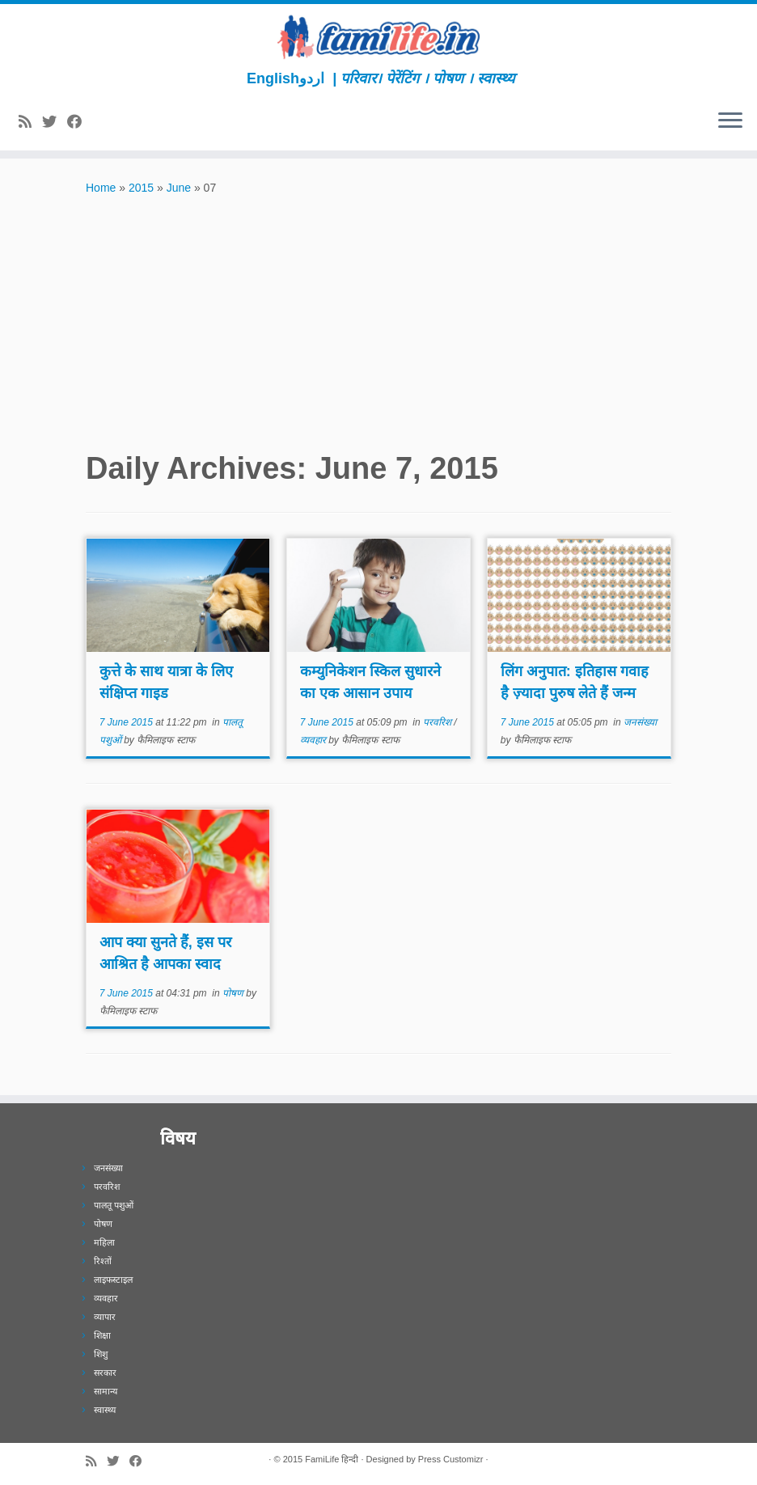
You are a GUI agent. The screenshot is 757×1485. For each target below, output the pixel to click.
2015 (141, 187)
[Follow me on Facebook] (79, 122)
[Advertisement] (378, 318)
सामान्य (105, 1391)
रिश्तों (103, 1261)
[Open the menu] (730, 121)
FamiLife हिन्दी (331, 1459)
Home (101, 187)
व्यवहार (314, 740)
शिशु (101, 1354)
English (273, 78)
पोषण (234, 993)
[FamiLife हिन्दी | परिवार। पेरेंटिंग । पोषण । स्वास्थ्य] (378, 36)
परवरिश (438, 722)
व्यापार (105, 1317)
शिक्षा (102, 1335)
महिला (104, 1242)
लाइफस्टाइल (113, 1279)
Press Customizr (451, 1459)
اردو (311, 78)
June (179, 187)
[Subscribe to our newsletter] (97, 122)
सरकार (105, 1372)
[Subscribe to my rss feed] (30, 122)
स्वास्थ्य (105, 1410)
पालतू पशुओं (113, 1205)
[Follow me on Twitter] (54, 122)
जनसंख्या (640, 722)
